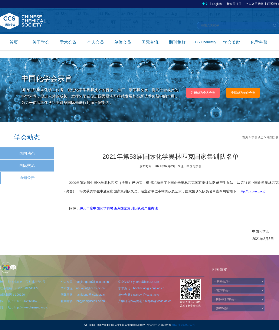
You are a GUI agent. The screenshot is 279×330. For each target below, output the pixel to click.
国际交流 (149, 42)
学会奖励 (231, 42)
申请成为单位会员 (243, 92)
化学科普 (258, 42)
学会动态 (257, 137)
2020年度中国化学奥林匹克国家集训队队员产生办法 (118, 208)
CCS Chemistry (204, 42)
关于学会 (40, 42)
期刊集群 (177, 42)
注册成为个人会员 (203, 92)
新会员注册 (234, 4)
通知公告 (27, 178)
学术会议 (68, 42)
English (217, 4)
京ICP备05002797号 (183, 324)
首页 (13, 42)
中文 (205, 4)
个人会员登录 (254, 4)
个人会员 (95, 42)
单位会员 (122, 42)
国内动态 (27, 153)
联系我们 (273, 4)
